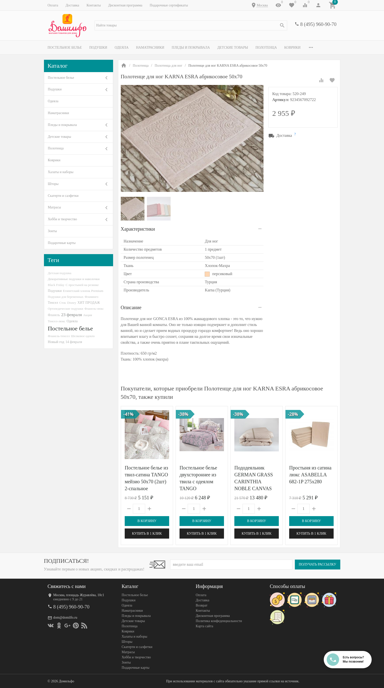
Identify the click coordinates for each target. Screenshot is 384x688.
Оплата (53, 5)
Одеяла (121, 47)
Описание (131, 307)
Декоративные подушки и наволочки (74, 279)
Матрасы (54, 207)
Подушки (98, 47)
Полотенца (266, 47)
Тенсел (53, 302)
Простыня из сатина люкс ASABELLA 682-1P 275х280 (310, 474)
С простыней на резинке (82, 285)
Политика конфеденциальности (219, 621)
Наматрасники (150, 47)
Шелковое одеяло (83, 336)
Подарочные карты (62, 243)
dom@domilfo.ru (65, 617)
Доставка (72, 5)
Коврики (292, 47)
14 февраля (73, 342)
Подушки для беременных (66, 297)
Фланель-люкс (94, 308)
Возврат (201, 605)
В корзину (146, 521)
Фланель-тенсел (59, 336)
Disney (71, 302)
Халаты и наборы (61, 172)
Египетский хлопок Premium (83, 291)
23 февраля (71, 314)
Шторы (53, 184)
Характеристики (138, 229)
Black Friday (56, 285)
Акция (87, 315)
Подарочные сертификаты (169, 5)
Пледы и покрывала (191, 47)
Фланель (54, 315)
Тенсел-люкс (56, 321)
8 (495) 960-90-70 (318, 24)
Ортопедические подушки (65, 308)
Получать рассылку (317, 564)
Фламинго (91, 297)
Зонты (52, 231)
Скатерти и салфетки (63, 196)
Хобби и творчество (62, 219)
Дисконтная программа (125, 5)
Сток (62, 302)
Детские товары (232, 47)
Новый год (56, 342)
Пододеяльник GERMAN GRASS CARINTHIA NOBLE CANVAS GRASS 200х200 (253, 481)
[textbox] (191, 25)
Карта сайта (204, 626)
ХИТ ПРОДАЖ (88, 302)
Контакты (93, 5)
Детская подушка (59, 273)
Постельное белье (65, 47)
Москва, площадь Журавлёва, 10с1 (78, 595)
